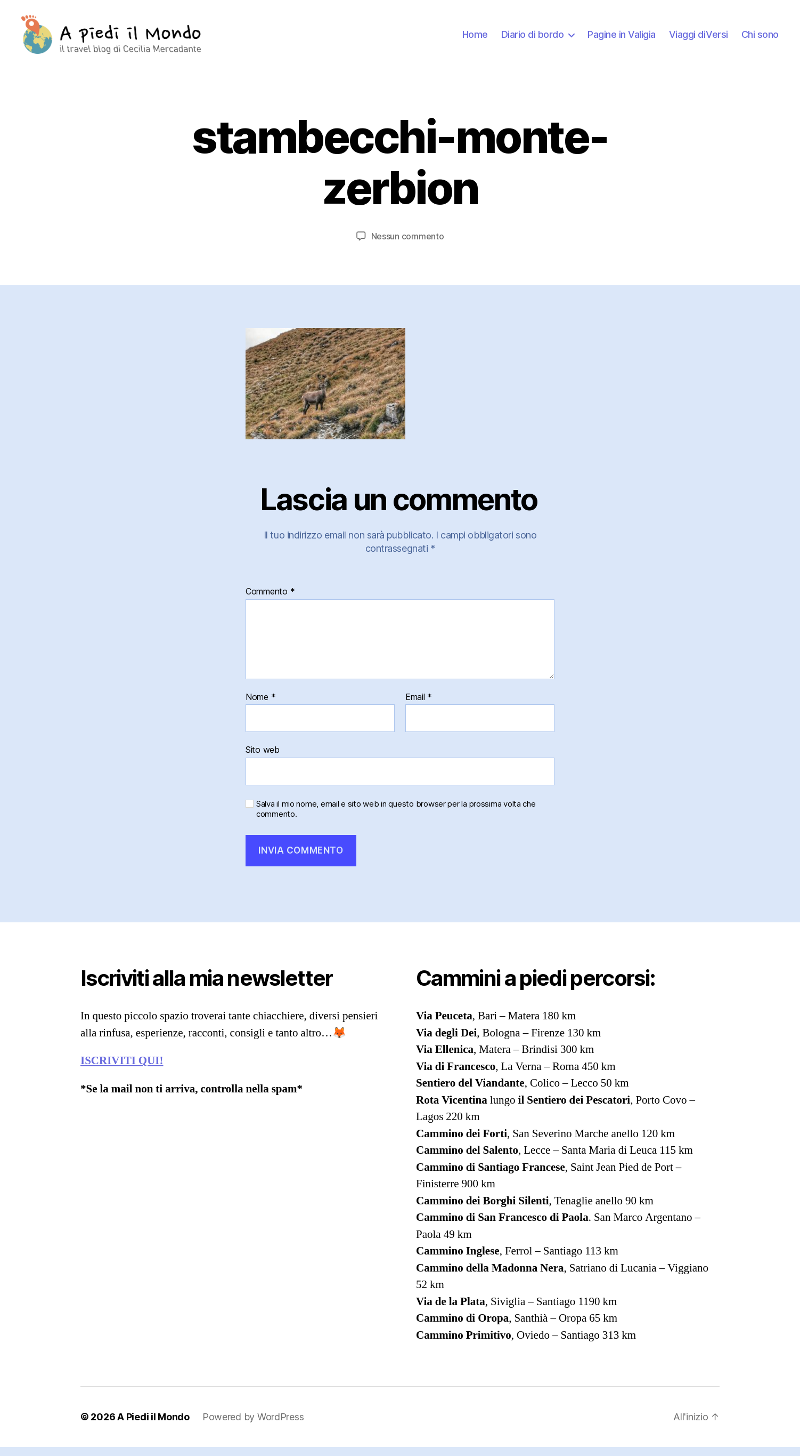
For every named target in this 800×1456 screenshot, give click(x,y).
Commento (270, 601)
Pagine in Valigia (621, 38)
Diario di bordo (532, 38)
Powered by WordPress (253, 1425)
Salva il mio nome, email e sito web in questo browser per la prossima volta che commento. (396, 818)
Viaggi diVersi (698, 38)
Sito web (263, 758)
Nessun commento (407, 244)
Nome (260, 706)
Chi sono (760, 38)
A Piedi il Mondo (153, 1425)
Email (418, 706)
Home (475, 38)
